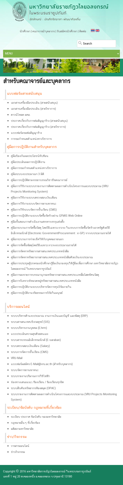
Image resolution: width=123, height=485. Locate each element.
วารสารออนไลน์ (20, 446)
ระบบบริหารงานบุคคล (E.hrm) (29, 328)
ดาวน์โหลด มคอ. (20, 114)
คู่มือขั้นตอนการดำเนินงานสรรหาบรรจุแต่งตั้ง (37, 221)
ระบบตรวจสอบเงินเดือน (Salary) (30, 346)
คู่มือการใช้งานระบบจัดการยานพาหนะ (33, 203)
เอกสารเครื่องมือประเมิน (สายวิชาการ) (33, 108)
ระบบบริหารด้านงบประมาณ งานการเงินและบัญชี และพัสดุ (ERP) (49, 316)
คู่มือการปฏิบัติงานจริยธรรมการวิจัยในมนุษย (37, 293)
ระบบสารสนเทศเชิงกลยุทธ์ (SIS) (30, 322)
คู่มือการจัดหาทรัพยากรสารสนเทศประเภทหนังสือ (40, 251)
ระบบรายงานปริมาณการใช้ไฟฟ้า (30, 376)
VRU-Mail (16, 358)
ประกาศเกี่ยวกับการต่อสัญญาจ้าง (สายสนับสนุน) (39, 120)
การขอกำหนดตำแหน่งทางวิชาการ (31, 139)
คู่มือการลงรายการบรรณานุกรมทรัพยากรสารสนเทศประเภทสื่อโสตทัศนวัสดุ (55, 275)
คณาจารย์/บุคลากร (43, 31)
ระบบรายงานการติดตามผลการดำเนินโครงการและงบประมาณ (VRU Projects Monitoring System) (64, 397)
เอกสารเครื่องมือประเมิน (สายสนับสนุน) (34, 102)
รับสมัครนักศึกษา (67, 31)
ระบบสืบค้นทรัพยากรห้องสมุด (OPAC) (33, 388)
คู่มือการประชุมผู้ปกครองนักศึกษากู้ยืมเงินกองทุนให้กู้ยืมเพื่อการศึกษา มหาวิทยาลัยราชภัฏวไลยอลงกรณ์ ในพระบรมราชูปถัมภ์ (64, 266)
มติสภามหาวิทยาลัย (22, 429)
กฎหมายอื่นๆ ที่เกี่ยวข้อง (25, 422)
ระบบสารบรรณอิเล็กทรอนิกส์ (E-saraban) (36, 340)
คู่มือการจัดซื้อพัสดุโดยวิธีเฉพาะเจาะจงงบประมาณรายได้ (43, 245)
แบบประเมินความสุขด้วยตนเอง (29, 334)
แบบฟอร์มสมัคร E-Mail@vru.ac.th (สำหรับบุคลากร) (42, 364)
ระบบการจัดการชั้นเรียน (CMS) (29, 352)
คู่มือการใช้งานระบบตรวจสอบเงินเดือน (34, 197)
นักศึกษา (25, 31)
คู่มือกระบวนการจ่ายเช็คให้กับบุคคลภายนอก (37, 239)
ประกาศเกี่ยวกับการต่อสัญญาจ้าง (30, 127)
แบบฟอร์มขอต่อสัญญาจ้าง (26, 133)
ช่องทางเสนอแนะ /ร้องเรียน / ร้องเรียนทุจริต (37, 382)
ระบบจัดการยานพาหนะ (24, 370)
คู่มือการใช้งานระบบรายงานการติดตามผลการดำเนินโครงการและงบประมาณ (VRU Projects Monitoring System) (59, 189)
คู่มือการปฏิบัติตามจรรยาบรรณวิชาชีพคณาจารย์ (39, 180)
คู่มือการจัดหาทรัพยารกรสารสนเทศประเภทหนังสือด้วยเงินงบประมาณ (52, 257)
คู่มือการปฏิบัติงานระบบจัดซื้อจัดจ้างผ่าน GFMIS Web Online (46, 215)
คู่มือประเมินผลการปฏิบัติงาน (28, 162)
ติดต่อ (82, 31)
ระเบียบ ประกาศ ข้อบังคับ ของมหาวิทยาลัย (36, 416)
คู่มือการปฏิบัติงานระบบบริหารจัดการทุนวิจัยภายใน (41, 287)
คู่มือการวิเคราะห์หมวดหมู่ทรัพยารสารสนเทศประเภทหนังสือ (46, 281)
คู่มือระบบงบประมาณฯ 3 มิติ (27, 174)
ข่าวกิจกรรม (18, 452)
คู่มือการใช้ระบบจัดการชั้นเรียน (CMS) (34, 209)
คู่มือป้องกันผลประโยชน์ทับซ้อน (29, 156)
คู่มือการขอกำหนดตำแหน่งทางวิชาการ (34, 168)
